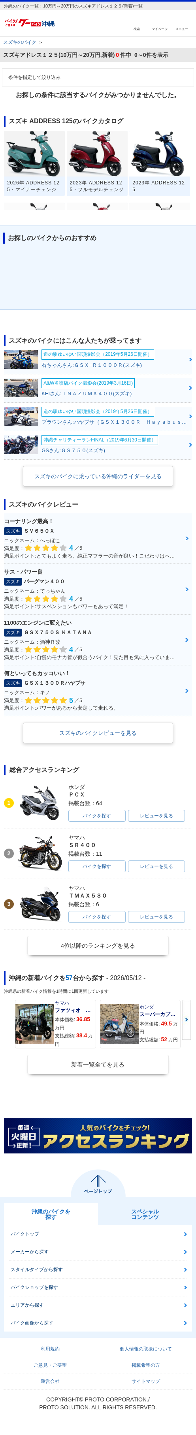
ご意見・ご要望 (50, 1365)
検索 (137, 28)
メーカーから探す (30, 1252)
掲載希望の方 (146, 1365)
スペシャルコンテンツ (145, 1214)
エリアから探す (27, 1305)
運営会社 (50, 1381)
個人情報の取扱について (146, 1349)
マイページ (160, 28)
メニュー (181, 28)
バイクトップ (25, 1234)
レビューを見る (156, 816)
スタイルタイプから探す (37, 1269)
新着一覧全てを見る (97, 1064)
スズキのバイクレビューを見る (98, 733)
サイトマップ (146, 1381)
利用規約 (50, 1349)
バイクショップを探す (34, 1287)
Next (186, 1020)
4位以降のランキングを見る (98, 945)
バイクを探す (97, 816)
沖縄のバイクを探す (51, 1214)
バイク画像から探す (32, 1323)
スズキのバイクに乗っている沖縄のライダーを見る (98, 476)
